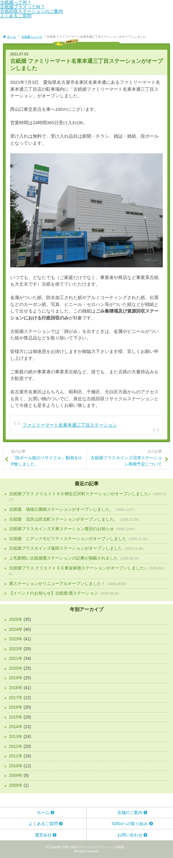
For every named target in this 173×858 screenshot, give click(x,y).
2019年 (15, 677)
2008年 (15, 785)
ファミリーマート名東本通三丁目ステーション (69, 425)
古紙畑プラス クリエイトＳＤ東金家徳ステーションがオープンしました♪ (78, 568)
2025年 (15, 619)
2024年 (15, 629)
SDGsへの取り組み (130, 823)
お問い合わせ (129, 835)
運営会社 (43, 835)
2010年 (15, 765)
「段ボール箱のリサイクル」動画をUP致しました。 (47, 457)
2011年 (15, 756)
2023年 (15, 638)
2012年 (15, 746)
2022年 (15, 648)
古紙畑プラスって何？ (22, 6)
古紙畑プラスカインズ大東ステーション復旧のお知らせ (61, 528)
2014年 (15, 726)
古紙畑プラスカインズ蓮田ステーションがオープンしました (65, 548)
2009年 (15, 775)
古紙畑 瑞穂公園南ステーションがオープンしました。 (61, 509)
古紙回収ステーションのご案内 (31, 11)
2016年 (15, 707)
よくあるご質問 (15, 15)
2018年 (15, 687)
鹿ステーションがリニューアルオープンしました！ (57, 583)
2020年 (15, 668)
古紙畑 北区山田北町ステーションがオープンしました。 (63, 519)
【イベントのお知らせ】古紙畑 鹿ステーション (53, 593)
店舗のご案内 (129, 812)
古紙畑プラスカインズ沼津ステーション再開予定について (125, 457)
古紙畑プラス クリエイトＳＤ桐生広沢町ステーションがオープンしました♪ (80, 493)
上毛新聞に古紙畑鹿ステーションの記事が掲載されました (63, 558)
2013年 (15, 736)
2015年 (15, 717)
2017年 (15, 697)
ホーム (43, 812)
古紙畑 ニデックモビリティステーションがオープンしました (68, 538)
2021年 (15, 658)
